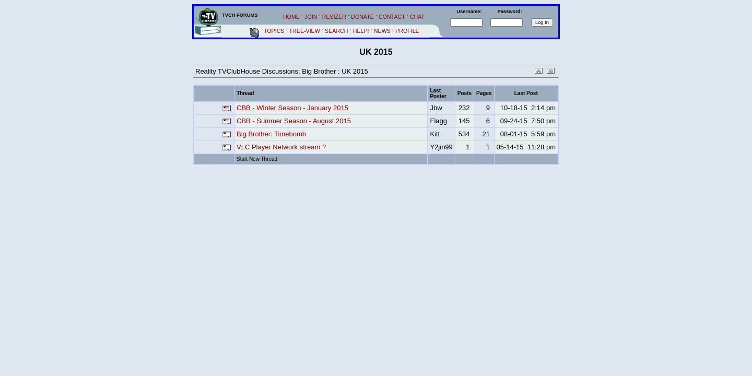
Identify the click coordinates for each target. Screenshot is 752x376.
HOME (291, 17)
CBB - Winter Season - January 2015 (292, 108)
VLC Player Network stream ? (281, 147)
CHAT (417, 17)
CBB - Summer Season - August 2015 (294, 121)
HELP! (361, 31)
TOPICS (274, 31)
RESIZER (334, 17)
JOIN (310, 17)
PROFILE (407, 31)
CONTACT (392, 17)
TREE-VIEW (304, 31)
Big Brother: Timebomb (271, 134)
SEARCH (336, 31)
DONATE (362, 17)
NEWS (382, 31)
